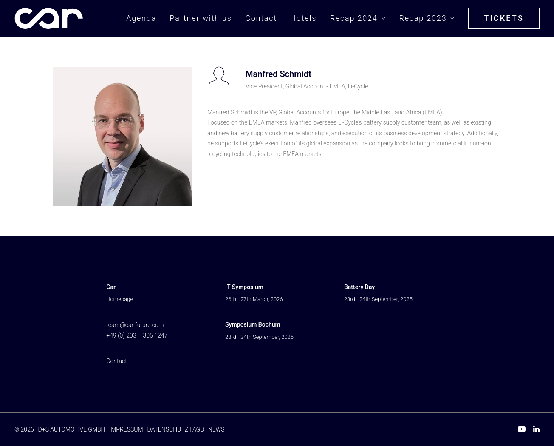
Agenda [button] (141, 18)
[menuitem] (144, 18)
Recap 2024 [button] (358, 18)
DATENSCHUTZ (167, 429)
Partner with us (201, 18)
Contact (261, 18)
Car (111, 287)
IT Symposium (244, 287)
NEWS (216, 429)
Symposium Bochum (252, 324)
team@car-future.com (135, 324)
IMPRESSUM (126, 429)
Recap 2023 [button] (427, 18)
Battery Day (359, 287)
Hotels (303, 18)
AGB (198, 429)
